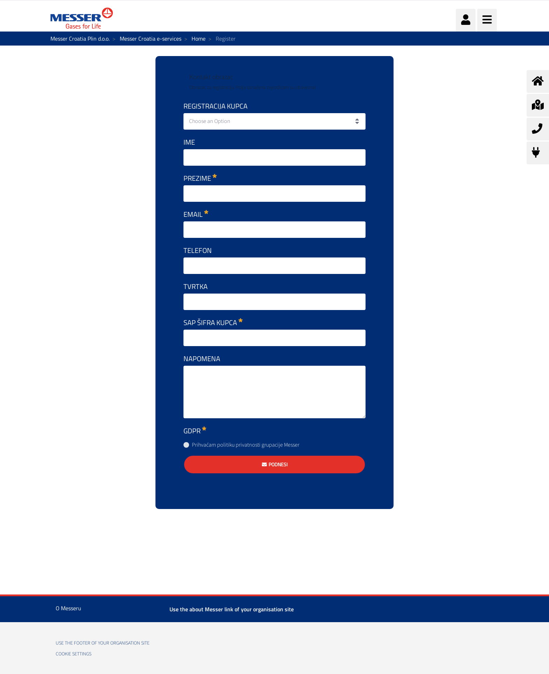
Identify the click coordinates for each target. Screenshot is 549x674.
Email (195, 214)
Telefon (197, 250)
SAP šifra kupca (213, 322)
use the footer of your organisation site (103, 643)
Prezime (200, 178)
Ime (189, 142)
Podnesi (278, 464)
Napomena (201, 358)
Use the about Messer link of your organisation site (231, 609)
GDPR (194, 430)
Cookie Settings (73, 654)
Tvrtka (195, 286)
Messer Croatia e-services (150, 38)
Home (199, 38)
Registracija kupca (215, 106)
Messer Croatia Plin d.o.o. (80, 38)
